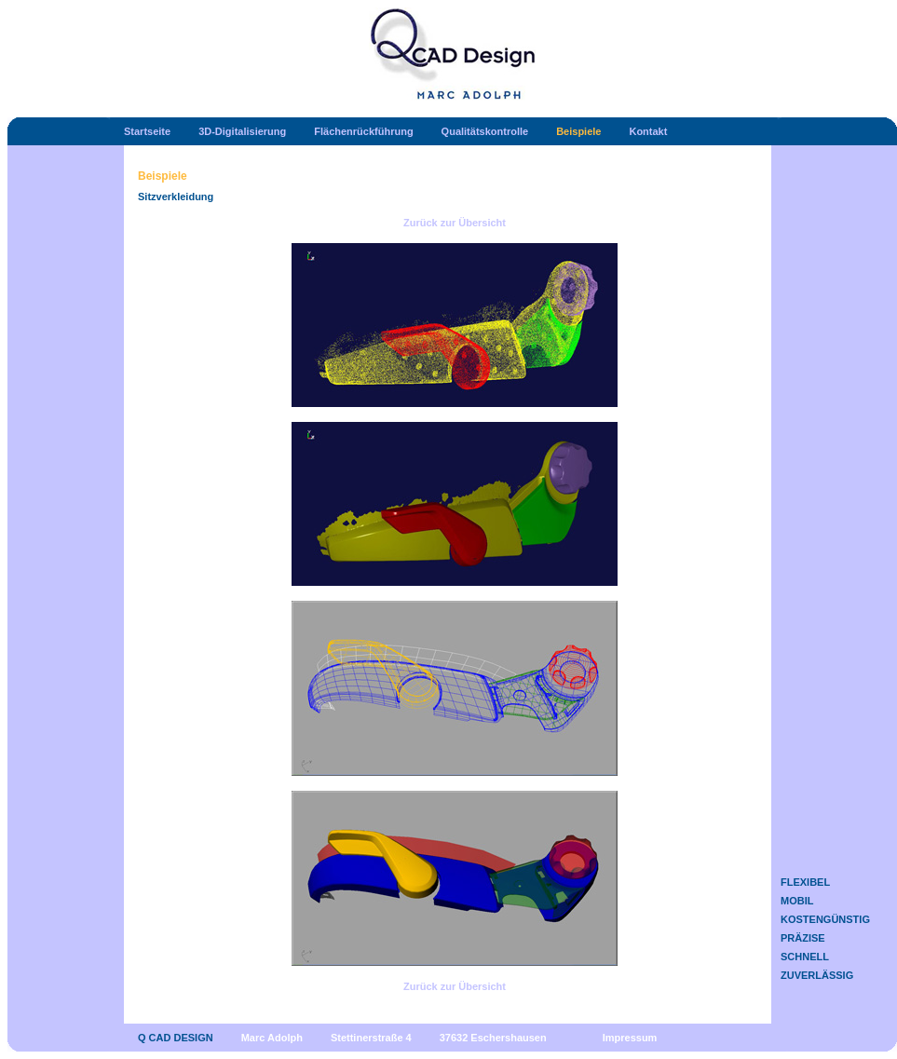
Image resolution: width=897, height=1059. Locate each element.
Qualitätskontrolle (485, 131)
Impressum (630, 1037)
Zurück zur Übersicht (454, 222)
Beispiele (578, 131)
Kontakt (648, 131)
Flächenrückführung (363, 131)
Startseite (147, 131)
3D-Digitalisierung (242, 131)
